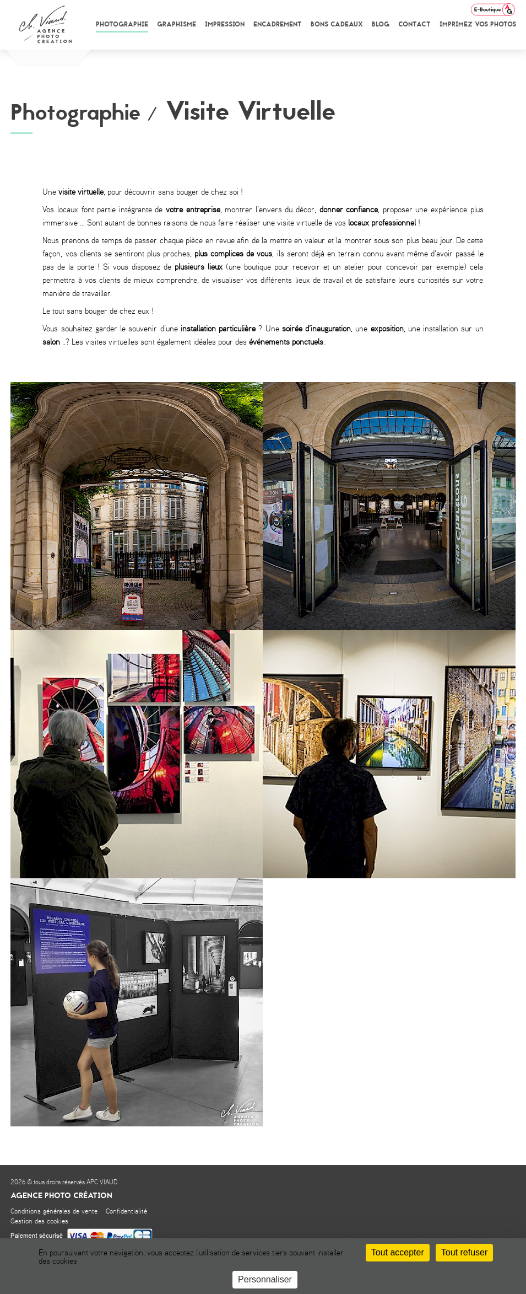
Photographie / (84, 112)
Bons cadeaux (337, 24)
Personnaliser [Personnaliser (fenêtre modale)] (265, 1279)
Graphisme (176, 24)
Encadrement (277, 24)
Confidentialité (126, 1211)
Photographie (122, 24)
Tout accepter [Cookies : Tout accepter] (397, 1252)
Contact (414, 24)
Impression (225, 24)
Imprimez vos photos (478, 24)
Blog (380, 24)
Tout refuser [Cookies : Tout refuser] (464, 1252)
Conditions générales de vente (53, 1211)
